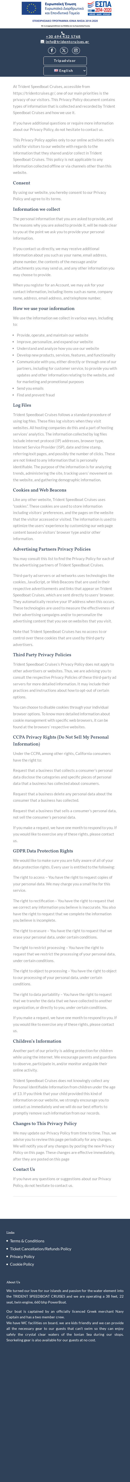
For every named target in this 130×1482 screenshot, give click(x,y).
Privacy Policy (22, 1256)
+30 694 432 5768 (63, 36)
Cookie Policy (22, 1264)
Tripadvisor (65, 60)
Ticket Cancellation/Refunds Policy (40, 1248)
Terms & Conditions (27, 1240)
